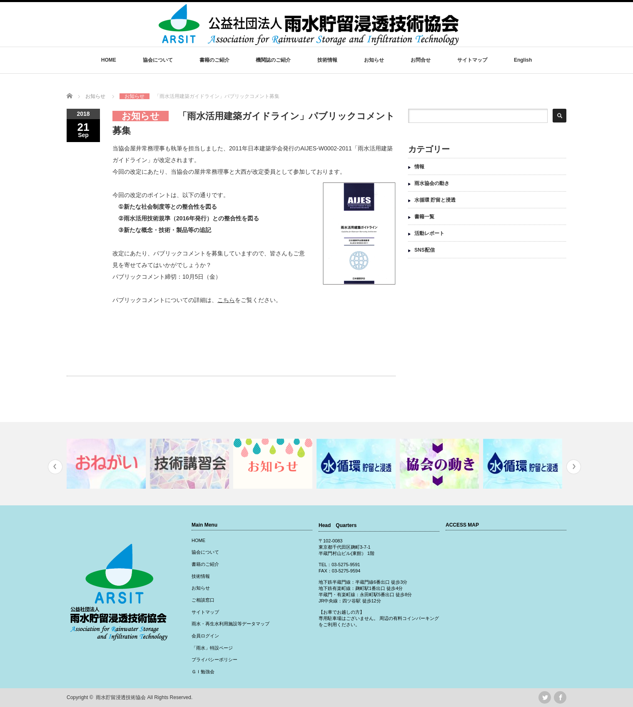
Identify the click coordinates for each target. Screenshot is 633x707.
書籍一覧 (424, 217)
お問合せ (421, 60)
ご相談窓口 (203, 599)
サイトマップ (472, 60)
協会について (158, 60)
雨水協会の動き (431, 183)
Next (573, 467)
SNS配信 (424, 250)
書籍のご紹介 (214, 60)
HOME (108, 60)
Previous (55, 467)
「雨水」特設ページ (212, 647)
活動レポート (429, 233)
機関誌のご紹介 (273, 60)
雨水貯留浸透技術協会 (121, 697)
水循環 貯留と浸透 (435, 200)
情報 (419, 167)
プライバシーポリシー (214, 659)
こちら (226, 300)
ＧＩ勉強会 (203, 671)
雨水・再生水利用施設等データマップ (230, 623)
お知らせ (374, 60)
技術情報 (327, 60)
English (523, 60)
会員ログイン (205, 635)
